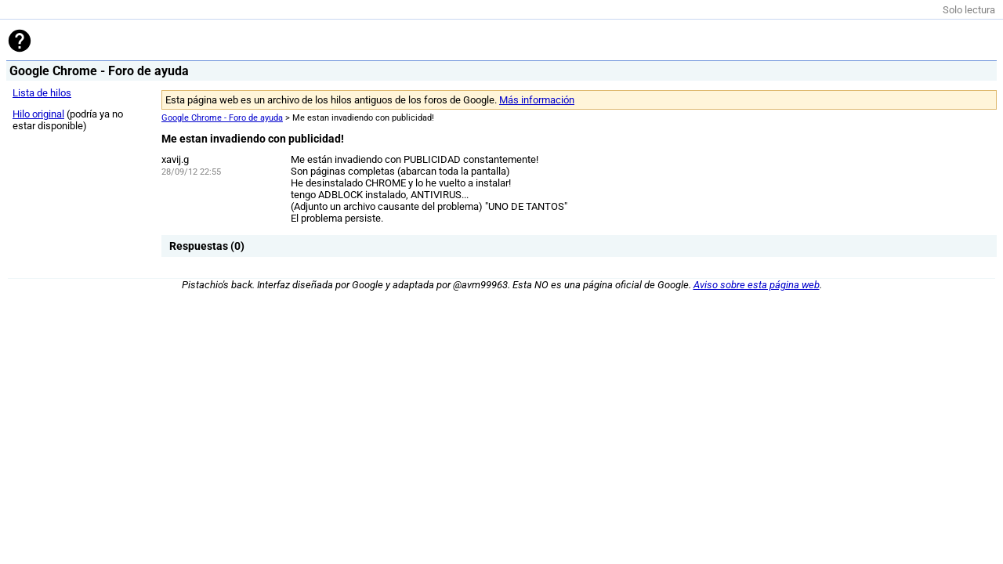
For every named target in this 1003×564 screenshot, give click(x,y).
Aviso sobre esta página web (756, 285)
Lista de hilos (42, 93)
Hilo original (38, 114)
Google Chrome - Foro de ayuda (222, 118)
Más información (536, 100)
